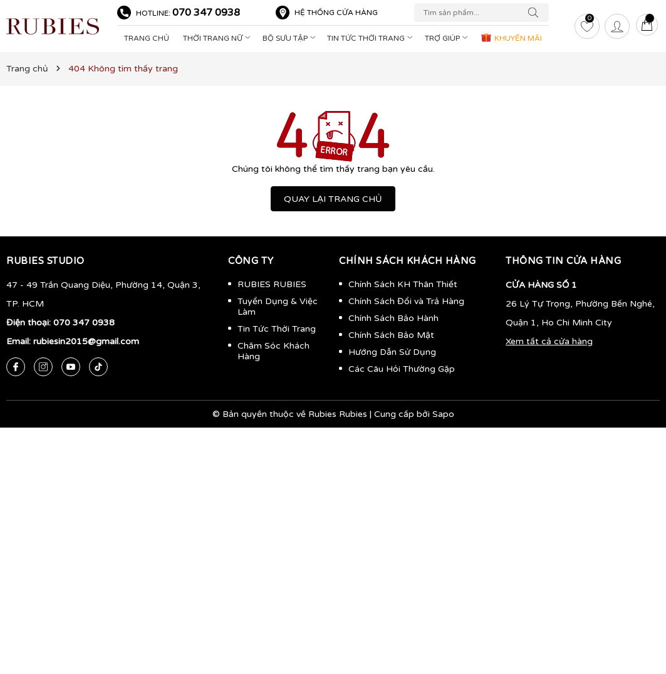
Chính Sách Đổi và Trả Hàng (406, 301)
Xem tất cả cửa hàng (549, 341)
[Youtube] (70, 366)
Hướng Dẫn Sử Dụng (392, 352)
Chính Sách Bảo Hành (393, 318)
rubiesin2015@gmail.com (86, 341)
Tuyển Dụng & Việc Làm (277, 306)
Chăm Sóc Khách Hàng (273, 351)
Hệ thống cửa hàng (336, 12)
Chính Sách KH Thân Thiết (402, 284)
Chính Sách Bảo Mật (391, 335)
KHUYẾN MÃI (511, 37)
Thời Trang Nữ (218, 38)
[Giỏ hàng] (647, 26)
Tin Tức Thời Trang (371, 38)
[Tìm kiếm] (536, 12)
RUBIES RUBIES (271, 284)
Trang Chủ (146, 38)
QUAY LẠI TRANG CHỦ (333, 199)
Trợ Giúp (448, 38)
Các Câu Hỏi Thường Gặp (401, 369)
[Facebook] (15, 366)
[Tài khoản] (617, 26)
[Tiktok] (98, 366)
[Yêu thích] (587, 26)
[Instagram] (43, 366)
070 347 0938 (206, 12)
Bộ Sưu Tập (290, 38)
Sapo (443, 414)
